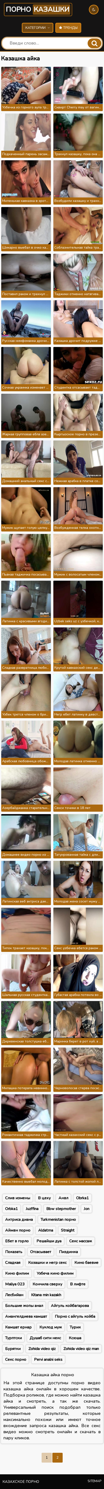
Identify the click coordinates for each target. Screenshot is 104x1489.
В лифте (77, 1284)
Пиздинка (68, 1252)
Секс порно (15, 1359)
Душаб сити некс (45, 1338)
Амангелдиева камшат (26, 1316)
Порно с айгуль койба (75, 1316)
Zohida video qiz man (81, 1348)
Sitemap (95, 1481)
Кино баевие (86, 1262)
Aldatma (45, 1230)
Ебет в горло (17, 1241)
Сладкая (12, 1262)
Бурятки (13, 1348)
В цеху (44, 1198)
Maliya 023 (15, 1284)
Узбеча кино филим (55, 1273)
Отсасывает (40, 1252)
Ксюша (75, 1338)
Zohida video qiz (42, 1348)
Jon (86, 1209)
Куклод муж (50, 1327)
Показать (13, 1252)
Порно (38, 9)
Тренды (68, 27)
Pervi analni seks (48, 1359)
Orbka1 (11, 1209)
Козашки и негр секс (47, 1262)
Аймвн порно (17, 1230)
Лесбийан (14, 1295)
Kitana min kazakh (46, 1295)
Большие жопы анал (24, 1305)
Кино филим (17, 1273)
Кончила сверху (47, 1284)
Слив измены (17, 1198)
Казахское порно (20, 1481)
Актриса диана (19, 1219)
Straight (67, 1230)
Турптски (13, 1338)
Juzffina (32, 1209)
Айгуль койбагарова (70, 1305)
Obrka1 (82, 1198)
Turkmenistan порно (58, 1219)
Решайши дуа (48, 1241)
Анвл (63, 1198)
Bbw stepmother (61, 1209)
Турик (75, 1327)
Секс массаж (80, 1241)
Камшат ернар (18, 1327)
